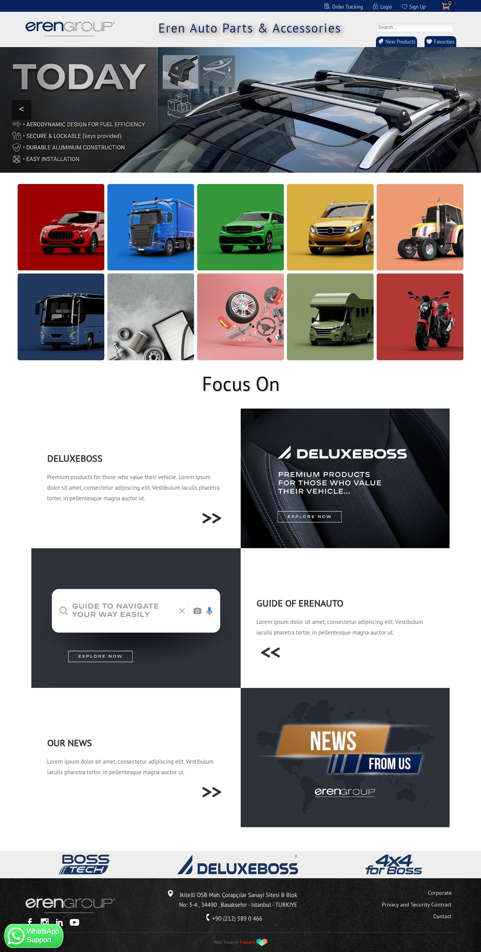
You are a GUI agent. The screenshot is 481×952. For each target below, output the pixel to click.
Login (386, 7)
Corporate (440, 892)
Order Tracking (347, 7)
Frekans (248, 942)
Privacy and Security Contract (417, 904)
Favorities (444, 41)
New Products (400, 41)
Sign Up (417, 7)
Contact (442, 916)
